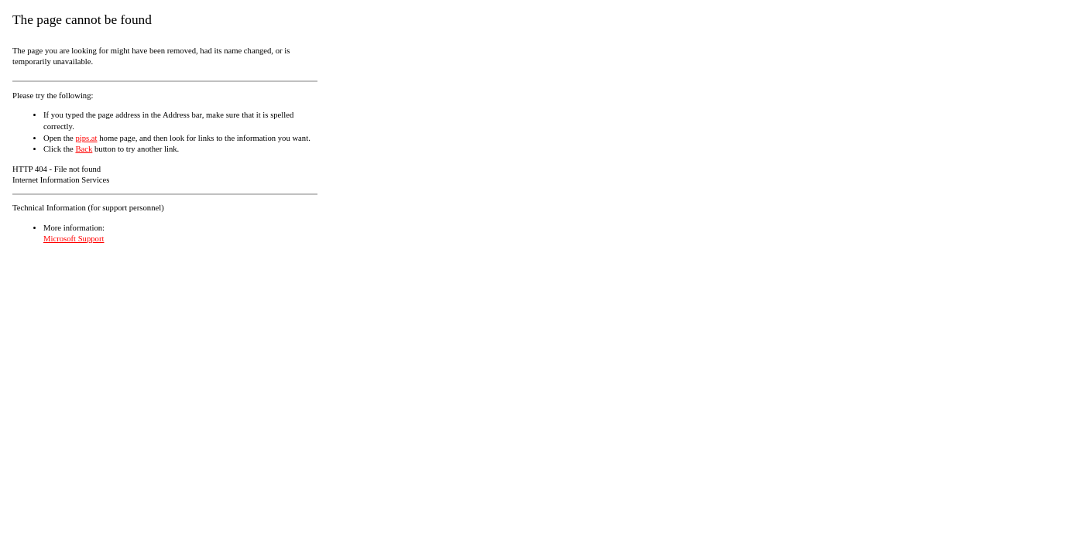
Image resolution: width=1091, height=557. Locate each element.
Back (83, 149)
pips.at (86, 138)
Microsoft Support (73, 238)
